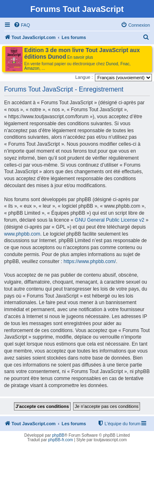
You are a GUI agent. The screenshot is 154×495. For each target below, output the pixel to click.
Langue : (84, 77)
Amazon (31, 68)
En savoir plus (80, 57)
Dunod (112, 64)
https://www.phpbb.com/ (90, 261)
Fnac (124, 64)
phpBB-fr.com (60, 440)
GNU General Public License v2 (109, 220)
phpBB (58, 435)
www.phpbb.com (22, 234)
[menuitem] (22, 25)
